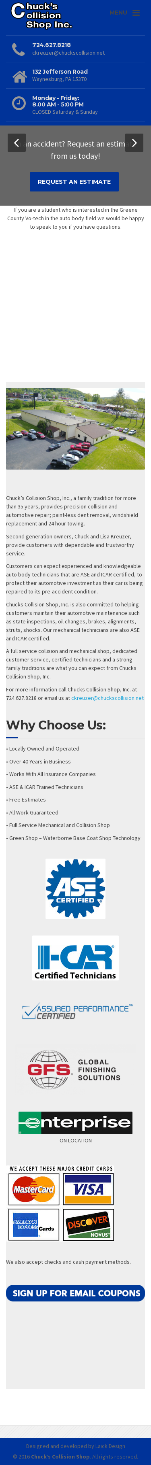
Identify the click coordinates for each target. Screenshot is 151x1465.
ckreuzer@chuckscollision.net (107, 698)
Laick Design (110, 1446)
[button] (17, 143)
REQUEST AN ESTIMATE (74, 181)
